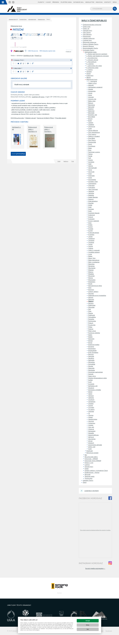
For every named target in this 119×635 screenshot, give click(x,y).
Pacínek (91, 293)
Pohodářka (92, 317)
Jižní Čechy (87, 32)
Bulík (90, 120)
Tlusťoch (91, 399)
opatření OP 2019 (38, 97)
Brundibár (91, 117)
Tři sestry (91, 409)
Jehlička (91, 193)
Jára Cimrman (93, 189)
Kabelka (91, 195)
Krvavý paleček (93, 221)
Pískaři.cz (38, 55)
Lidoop (90, 248)
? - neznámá (92, 81)
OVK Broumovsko (17, 118)
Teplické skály (90, 476)
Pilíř (89, 309)
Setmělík (91, 360)
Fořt (89, 158)
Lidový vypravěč (94, 250)
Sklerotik (91, 368)
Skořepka (91, 370)
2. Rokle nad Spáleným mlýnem (97, 56)
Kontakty (107, 2)
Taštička (91, 398)
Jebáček (91, 191)
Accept (88, 620)
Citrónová (91, 126)
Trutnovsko (88, 478)
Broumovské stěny (91, 457)
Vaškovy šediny (17, 68)
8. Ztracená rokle (92, 68)
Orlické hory (89, 466)
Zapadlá (91, 433)
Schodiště (91, 364)
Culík (90, 128)
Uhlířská (91, 411)
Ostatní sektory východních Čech (96, 470)
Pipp (89, 311)
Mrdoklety (91, 282)
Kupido (90, 229)
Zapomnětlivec (93, 435)
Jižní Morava (87, 34)
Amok (90, 93)
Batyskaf (91, 107)
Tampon (91, 396)
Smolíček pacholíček (95, 372)
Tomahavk (91, 401)
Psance (90, 329)
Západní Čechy (88, 480)
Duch (90, 144)
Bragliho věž (92, 115)
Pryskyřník (91, 325)
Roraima (91, 346)
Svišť (90, 382)
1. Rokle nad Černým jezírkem (96, 54)
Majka (90, 256)
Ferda (90, 156)
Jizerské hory (87, 30)
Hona (90, 170)
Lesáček (91, 242)
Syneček (91, 384)
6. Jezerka (90, 64)
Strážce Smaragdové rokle (97, 378)
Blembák (91, 113)
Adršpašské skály (32, 19)
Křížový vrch (89, 463)
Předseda (55, 2)
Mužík (90, 284)
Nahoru (66, 161)
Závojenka (91, 439)
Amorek (91, 97)
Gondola (91, 162)
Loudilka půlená (94, 252)
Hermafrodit (92, 168)
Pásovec (91, 299)
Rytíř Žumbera (93, 352)
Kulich (90, 227)
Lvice (90, 254)
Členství (41, 2)
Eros (89, 150)
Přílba (90, 327)
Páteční (90, 301)
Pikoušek (91, 307)
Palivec (90, 297)
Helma (90, 166)
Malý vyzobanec (94, 262)
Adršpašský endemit (95, 87)
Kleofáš (91, 203)
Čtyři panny (92, 134)
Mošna (90, 278)
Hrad (90, 174)
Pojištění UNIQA (66, 2)
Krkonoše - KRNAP (91, 459)
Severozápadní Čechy (90, 48)
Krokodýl (91, 219)
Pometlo (91, 319)
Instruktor (91, 187)
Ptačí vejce (92, 331)
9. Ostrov (89, 69)
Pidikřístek (91, 305)
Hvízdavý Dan (93, 181)
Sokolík (90, 374)
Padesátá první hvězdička (97, 295)
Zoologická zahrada (95, 445)
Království (89, 75)
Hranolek (91, 175)
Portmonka (92, 321)
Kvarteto (91, 234)
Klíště (90, 205)
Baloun (90, 103)
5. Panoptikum (91, 62)
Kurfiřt (90, 230)
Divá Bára (91, 138)
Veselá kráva (92, 419)
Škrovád (87, 474)
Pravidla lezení (60, 118)
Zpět (59, 161)
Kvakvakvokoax (93, 232)
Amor (90, 95)
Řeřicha (91, 354)
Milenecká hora (41, 19)
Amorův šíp (92, 99)
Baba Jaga (91, 101)
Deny (87, 625)
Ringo (90, 342)
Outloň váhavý (93, 291)
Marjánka (91, 266)
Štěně (90, 392)
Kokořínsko (87, 36)
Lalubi (90, 236)
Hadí (89, 164)
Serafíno (91, 358)
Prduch (90, 323)
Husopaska (92, 179)
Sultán (90, 380)
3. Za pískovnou (91, 58)
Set (88, 629)
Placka (90, 313)
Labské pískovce (89, 38)
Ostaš (87, 468)
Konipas (91, 209)
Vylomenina (16, 60)
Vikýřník (91, 421)
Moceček (91, 276)
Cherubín (91, 185)
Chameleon (92, 183)
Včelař (90, 417)
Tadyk (90, 394)
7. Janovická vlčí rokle (94, 66)
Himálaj (89, 71)
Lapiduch (91, 238)
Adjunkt (91, 85)
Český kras (86, 26)
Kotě (90, 211)
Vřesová (91, 429)
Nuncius (91, 289)
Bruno (90, 118)
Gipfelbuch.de (28, 55)
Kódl (90, 207)
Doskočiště (92, 142)
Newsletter (89, 2)
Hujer (90, 177)
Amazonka (92, 91)
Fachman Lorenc (94, 152)
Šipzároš (91, 388)
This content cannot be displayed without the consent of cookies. (95, 530)
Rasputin (91, 339)
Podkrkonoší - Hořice (92, 472)
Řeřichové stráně (92, 453)
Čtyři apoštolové (94, 132)
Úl (89, 413)
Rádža (90, 337)
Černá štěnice (93, 130)
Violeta (90, 425)
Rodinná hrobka (93, 344)
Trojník (90, 405)
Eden (90, 148)
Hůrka (88, 73)
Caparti (90, 122)
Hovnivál (91, 172)
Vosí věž (91, 427)
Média (115, 2)
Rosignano (92, 348)
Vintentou (91, 423)
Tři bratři (91, 407)
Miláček (91, 270)
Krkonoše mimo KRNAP (93, 461)
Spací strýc (92, 376)
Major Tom (92, 258)
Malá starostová (93, 260)
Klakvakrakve (93, 201)
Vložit (18, 154)
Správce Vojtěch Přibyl (45, 118)
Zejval (90, 441)
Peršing (90, 303)
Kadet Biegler (93, 197)
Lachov (87, 464)
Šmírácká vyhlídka (94, 390)
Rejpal (90, 341)
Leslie (90, 244)
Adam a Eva (92, 83)
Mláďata (91, 274)
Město (88, 77)
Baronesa (91, 105)
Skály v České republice (94, 20)
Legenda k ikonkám (90, 491)
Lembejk (91, 240)
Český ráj (86, 28)
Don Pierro (92, 140)
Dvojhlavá (91, 146)
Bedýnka (91, 111)
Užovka (90, 415)
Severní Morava (88, 46)
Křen (90, 223)
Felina (90, 154)
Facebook (109, 631)
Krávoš (90, 217)
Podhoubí (91, 315)
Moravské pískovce (89, 42)
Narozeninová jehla (95, 286)
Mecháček (91, 268)
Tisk (72, 161)
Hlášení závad (30, 118)
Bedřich (91, 109)
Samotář (91, 356)
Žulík (90, 449)
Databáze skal (78, 2)
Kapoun (91, 199)
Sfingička (91, 362)
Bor (86, 455)
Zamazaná (91, 431)
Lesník (90, 246)
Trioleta (90, 403)
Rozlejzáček (92, 350)
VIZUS (14, 631)
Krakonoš (91, 215)
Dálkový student (94, 136)
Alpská (90, 89)
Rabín (90, 335)
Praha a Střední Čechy (90, 44)
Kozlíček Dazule (93, 213)
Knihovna (99, 2)
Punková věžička (94, 333)
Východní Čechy (23, 19)
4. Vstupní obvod (92, 60)
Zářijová (91, 437)
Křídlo (90, 225)
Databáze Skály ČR (13, 19)
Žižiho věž (91, 447)
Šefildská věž (93, 386)
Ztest (84, 482)
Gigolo (90, 160)
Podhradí (89, 451)
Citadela (91, 124)
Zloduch (91, 443)
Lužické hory (87, 40)
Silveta (90, 366)
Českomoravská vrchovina (92, 24)
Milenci (90, 272)
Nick (89, 287)
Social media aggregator (95, 568)
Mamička (91, 264)
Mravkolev (92, 280)
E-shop (48, 2)
